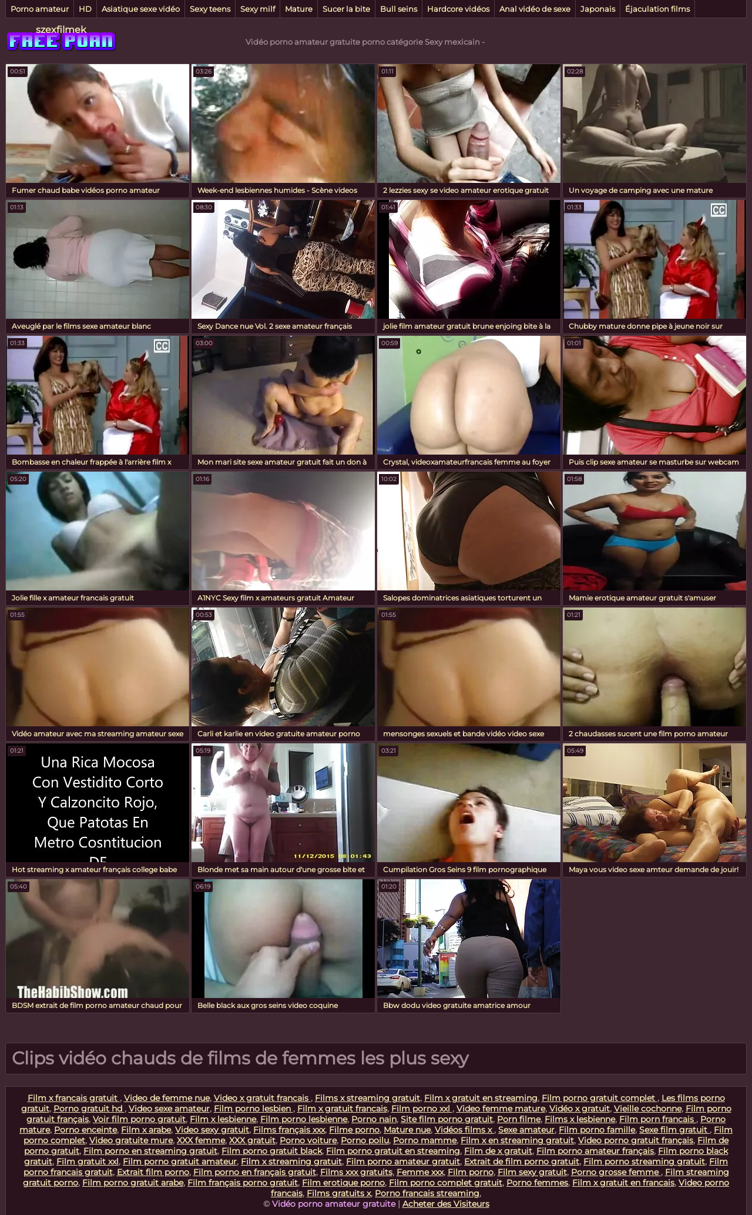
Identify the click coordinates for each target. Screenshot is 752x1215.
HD (85, 9)
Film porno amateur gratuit (403, 1161)
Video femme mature (500, 1108)
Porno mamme (424, 1140)
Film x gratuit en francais (623, 1182)
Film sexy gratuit (532, 1172)
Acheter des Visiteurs (445, 1204)
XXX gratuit (252, 1140)
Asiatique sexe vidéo (141, 9)
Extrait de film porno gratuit (521, 1161)
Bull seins (398, 9)
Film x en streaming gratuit (517, 1140)
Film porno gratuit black (271, 1151)
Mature (299, 9)
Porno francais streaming (427, 1193)
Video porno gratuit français (635, 1140)
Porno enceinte (85, 1129)
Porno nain (374, 1119)
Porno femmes (537, 1182)
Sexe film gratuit (674, 1129)
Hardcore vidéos (458, 9)
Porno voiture (308, 1140)
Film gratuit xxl (87, 1161)
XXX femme (201, 1140)
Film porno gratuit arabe (132, 1182)
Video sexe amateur (169, 1108)
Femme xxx (420, 1172)
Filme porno (354, 1129)
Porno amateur (40, 9)
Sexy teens (210, 9)
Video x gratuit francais (262, 1098)
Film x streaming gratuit (291, 1161)
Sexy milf (257, 9)
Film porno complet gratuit (445, 1182)
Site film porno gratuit (447, 1119)
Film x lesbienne (223, 1119)
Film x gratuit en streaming (481, 1098)
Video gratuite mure (131, 1140)
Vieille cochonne (648, 1108)
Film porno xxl (421, 1108)
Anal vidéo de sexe (534, 9)
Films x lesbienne (580, 1119)
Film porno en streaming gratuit (150, 1151)
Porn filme (518, 1119)
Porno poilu (365, 1140)
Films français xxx (289, 1129)
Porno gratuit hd (89, 1108)
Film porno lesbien (253, 1108)
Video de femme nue (167, 1098)
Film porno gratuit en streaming (393, 1151)
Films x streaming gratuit (367, 1098)
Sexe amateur (526, 1129)
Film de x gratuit (498, 1151)
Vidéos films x (464, 1129)
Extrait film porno (153, 1172)
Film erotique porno (343, 1182)
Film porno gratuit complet (599, 1098)
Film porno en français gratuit (254, 1172)
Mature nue (407, 1129)
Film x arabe (146, 1129)
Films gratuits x (339, 1193)
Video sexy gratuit (212, 1129)
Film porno (471, 1172)
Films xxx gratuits (356, 1172)
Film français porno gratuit (242, 1182)
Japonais (597, 9)
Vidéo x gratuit (579, 1108)
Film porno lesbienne (303, 1119)
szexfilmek (61, 29)
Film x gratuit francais (342, 1108)
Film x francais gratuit (74, 1098)
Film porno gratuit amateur (180, 1161)
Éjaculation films (657, 9)
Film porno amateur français (595, 1151)
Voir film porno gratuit (139, 1119)
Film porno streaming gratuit (644, 1161)
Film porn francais (657, 1119)
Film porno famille (597, 1129)
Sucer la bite (346, 9)
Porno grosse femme (616, 1172)
